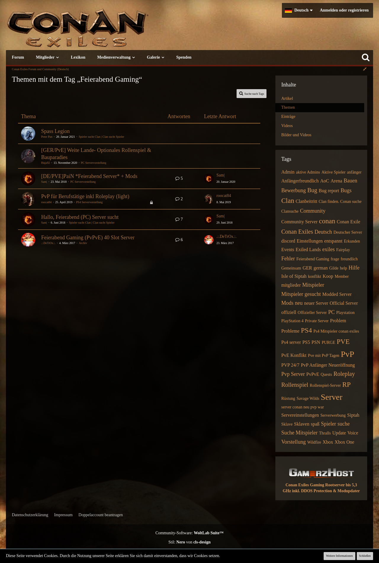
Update (339, 432)
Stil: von (189, 542)
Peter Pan (46, 136)
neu (299, 303)
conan (327, 221)
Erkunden (352, 241)
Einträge (288, 116)
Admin (287, 171)
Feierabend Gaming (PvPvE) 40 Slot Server (87, 237)
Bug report (329, 190)
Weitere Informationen (339, 555)
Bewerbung (293, 190)
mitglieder (291, 285)
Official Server (344, 303)
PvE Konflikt (293, 355)
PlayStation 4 (292, 321)
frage (335, 259)
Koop (328, 276)
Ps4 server (291, 342)
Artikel (287, 98)
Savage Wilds (308, 398)
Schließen (365, 555)
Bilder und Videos (296, 135)
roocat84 (46, 202)
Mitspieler (313, 285)
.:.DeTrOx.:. (48, 243)
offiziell (288, 312)
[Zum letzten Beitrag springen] (208, 178)
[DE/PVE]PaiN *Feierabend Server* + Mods (89, 176)
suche (344, 424)
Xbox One (344, 442)
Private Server (317, 321)
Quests (326, 374)
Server (331, 397)
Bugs (346, 190)
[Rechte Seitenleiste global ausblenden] (364, 69)
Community (312, 211)
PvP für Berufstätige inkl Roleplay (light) (85, 196)
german (321, 267)
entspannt (333, 240)
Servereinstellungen (300, 415)
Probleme (290, 330)
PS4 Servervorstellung (89, 202)
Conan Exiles (297, 231)
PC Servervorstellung (93, 162)
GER (307, 267)
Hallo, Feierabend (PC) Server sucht (79, 217)
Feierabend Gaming (312, 259)
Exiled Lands (308, 249)
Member (342, 276)
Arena (336, 180)
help (343, 268)
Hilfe (354, 268)
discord (288, 240)
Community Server (299, 221)
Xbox (328, 442)
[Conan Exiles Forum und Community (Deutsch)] (99, 31)
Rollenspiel (294, 384)
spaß (315, 423)
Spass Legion (55, 131)
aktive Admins (308, 172)
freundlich (349, 259)
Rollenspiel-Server (325, 385)
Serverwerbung (333, 415)
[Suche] (365, 57)
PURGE (328, 342)
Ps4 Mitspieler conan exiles (336, 331)
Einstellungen (310, 240)
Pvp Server (293, 374)
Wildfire (314, 442)
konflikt (314, 276)
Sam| (44, 181)
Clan (287, 200)
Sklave (287, 424)
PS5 (306, 342)
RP (346, 384)
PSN (315, 342)
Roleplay (344, 373)
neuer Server (316, 303)
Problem (338, 320)
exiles (328, 249)
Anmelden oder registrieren (344, 10)
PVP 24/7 (290, 365)
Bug (312, 190)
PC (331, 312)
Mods (287, 303)
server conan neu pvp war (302, 407)
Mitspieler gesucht (301, 294)
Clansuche (289, 211)
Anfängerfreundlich (300, 180)
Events (287, 249)
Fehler (288, 259)
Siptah (353, 415)
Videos (287, 125)
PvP (347, 354)
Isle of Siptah (293, 276)
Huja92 (45, 162)
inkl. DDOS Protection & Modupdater (326, 491)
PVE (343, 341)
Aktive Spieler (334, 172)
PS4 (306, 330)
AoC (324, 180)
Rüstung (288, 398)
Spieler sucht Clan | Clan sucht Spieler (101, 136)
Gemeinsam (291, 268)
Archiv (83, 243)
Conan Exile (348, 221)
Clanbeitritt (306, 201)
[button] (298, 10)
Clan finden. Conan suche (340, 201)
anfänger (354, 172)
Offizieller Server (312, 312)
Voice (352, 432)
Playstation (345, 312)
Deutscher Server (347, 232)
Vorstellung (293, 442)
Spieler (328, 424)
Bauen (350, 181)
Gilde (333, 268)
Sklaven (301, 423)
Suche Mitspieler (299, 433)
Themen (288, 107)
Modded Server (336, 294)
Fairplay (343, 250)
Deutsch (323, 232)
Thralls (325, 433)
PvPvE (312, 374)
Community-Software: (189, 533)
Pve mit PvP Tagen (323, 355)
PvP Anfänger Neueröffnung (328, 365)
